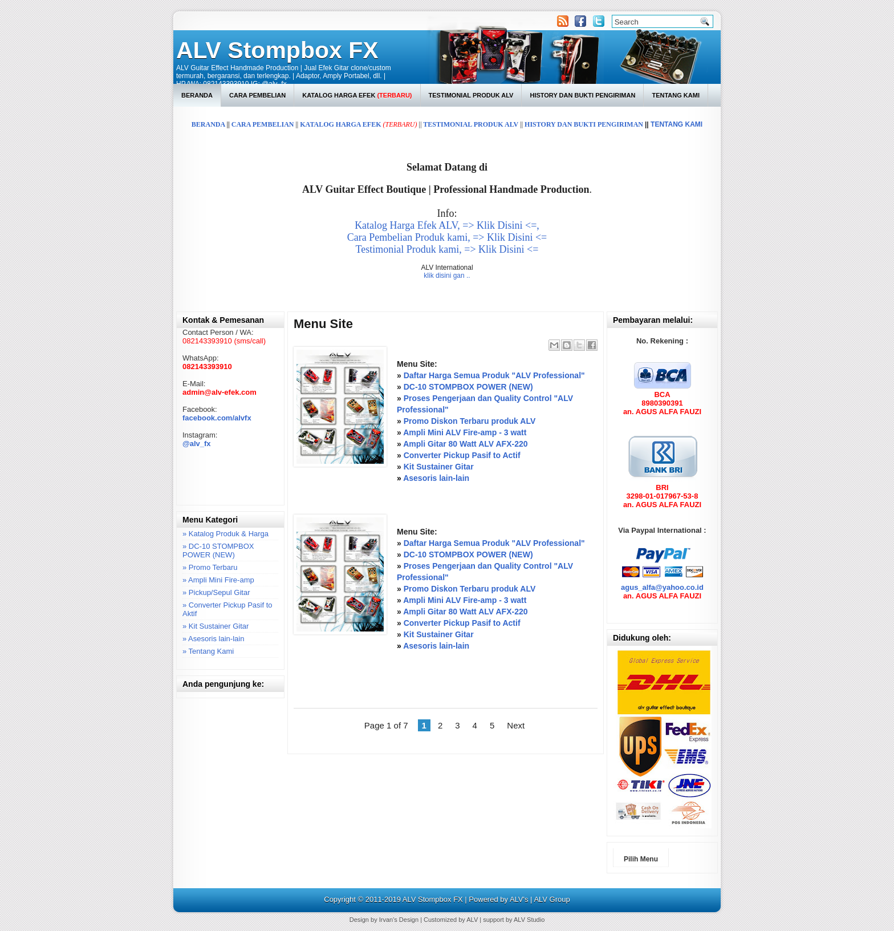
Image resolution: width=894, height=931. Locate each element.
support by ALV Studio (513, 919)
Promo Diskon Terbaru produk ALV (470, 421)
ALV (472, 919)
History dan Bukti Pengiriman (582, 95)
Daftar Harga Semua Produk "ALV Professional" (494, 375)
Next (516, 725)
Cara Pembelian (257, 95)
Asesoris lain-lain (436, 478)
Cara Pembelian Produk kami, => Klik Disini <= (447, 237)
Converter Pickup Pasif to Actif (462, 455)
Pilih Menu (641, 859)
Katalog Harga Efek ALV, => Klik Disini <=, (447, 225)
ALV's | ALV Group (540, 899)
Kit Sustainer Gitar (439, 466)
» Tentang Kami (208, 651)
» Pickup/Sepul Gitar (216, 592)
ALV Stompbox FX (277, 50)
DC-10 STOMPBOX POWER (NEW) (468, 386)
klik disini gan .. (447, 276)
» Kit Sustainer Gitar (215, 626)
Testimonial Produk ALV (471, 95)
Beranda (197, 95)
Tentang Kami (676, 95)
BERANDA (208, 124)
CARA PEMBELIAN (262, 124)
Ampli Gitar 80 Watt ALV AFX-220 (465, 443)
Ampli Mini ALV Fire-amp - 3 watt (464, 432)
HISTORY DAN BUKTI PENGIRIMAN (584, 124)
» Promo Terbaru (210, 567)
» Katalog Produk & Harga (225, 533)
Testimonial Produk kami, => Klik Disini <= (447, 249)
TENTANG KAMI (676, 124)
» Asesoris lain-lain (213, 638)
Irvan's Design (398, 919)
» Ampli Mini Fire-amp (218, 580)
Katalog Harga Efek (357, 95)
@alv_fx (196, 443)
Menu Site (323, 324)
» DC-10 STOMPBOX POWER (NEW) (218, 550)
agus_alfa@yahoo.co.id (662, 587)
